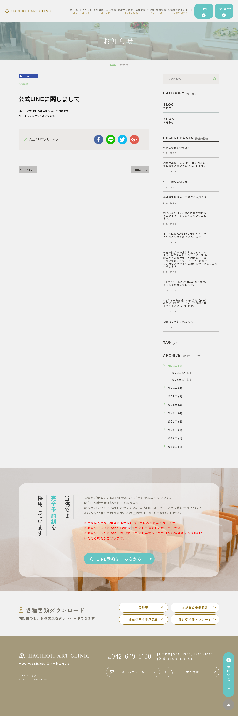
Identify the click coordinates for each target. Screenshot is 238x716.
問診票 (143, 607)
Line (110, 139)
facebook (98, 139)
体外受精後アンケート (195, 619)
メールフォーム (132, 672)
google (134, 139)
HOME (113, 65)
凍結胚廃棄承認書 (195, 607)
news (27, 76)
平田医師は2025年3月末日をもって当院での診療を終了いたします (184, 235)
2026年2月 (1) (181, 373)
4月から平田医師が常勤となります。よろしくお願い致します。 (185, 283)
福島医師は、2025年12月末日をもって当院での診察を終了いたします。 (185, 164)
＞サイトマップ (27, 675)
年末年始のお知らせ (175, 181)
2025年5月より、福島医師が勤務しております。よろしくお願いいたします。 (185, 215)
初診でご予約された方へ (178, 321)
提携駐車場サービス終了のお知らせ (185, 197)
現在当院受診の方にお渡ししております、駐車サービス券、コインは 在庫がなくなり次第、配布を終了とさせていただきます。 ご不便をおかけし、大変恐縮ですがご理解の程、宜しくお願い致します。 (190, 259)
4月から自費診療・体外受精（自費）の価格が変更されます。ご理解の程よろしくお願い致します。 (185, 303)
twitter (122, 139)
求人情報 (192, 672)
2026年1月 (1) (181, 379)
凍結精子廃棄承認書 (143, 619)
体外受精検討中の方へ (176, 147)
